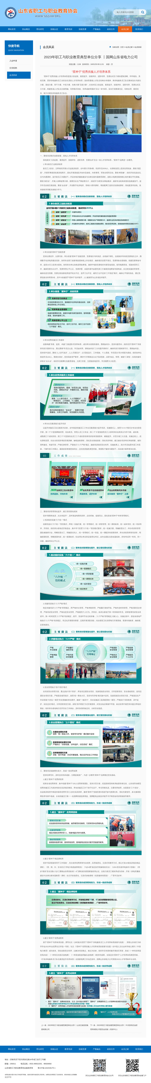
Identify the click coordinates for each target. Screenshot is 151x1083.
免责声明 (8, 1077)
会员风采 (138, 47)
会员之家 (129, 47)
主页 (122, 47)
